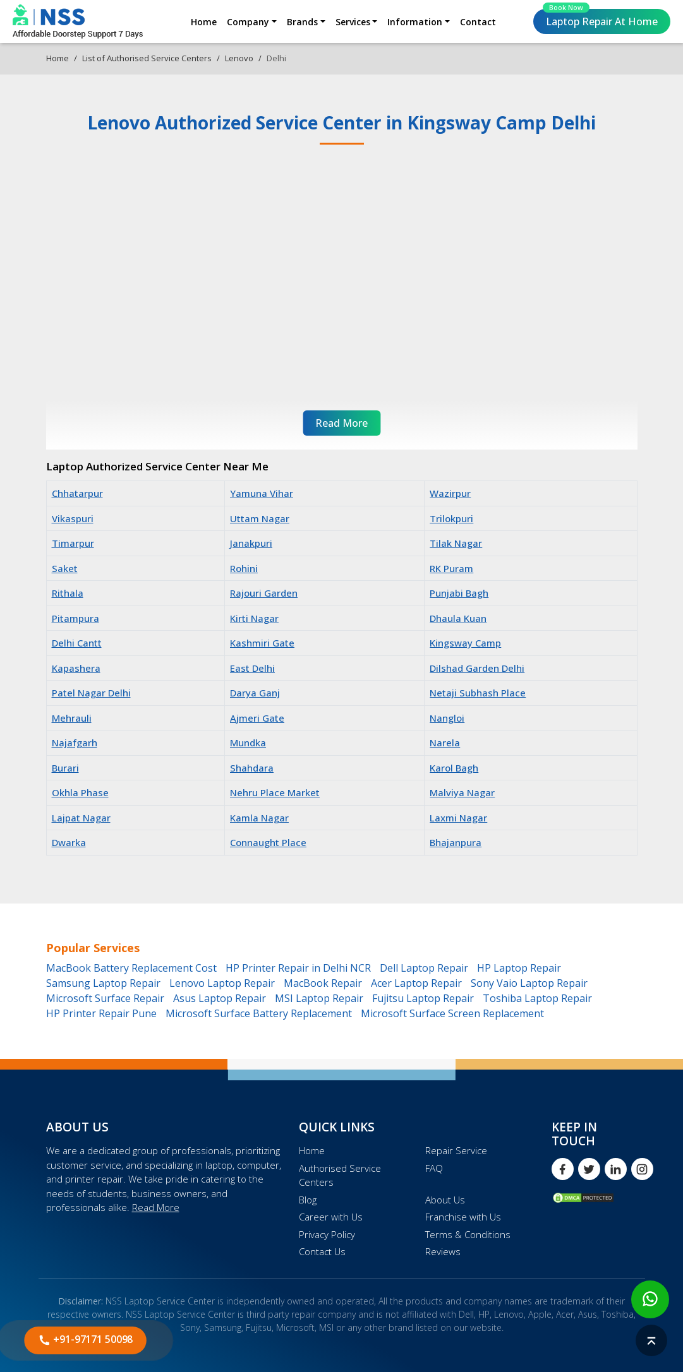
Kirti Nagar (254, 618)
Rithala (67, 593)
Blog (308, 1199)
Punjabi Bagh (459, 593)
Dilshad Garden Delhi (477, 668)
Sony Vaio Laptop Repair (529, 983)
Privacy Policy (327, 1234)
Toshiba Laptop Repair (537, 998)
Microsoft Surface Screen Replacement (452, 1013)
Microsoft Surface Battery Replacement (259, 1013)
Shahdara (252, 767)
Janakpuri (251, 543)
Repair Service (456, 1150)
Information (414, 22)
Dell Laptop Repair (424, 968)
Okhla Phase (80, 792)
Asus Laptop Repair (219, 998)
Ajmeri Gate (257, 718)
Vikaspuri (73, 518)
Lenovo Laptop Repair (222, 983)
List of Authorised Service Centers (147, 58)
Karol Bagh (454, 767)
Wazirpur (450, 493)
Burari (65, 767)
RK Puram (451, 568)
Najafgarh (74, 742)
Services (352, 22)
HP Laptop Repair (519, 968)
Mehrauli (72, 718)
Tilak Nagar (456, 543)
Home (204, 22)
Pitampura (75, 618)
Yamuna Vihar (261, 493)
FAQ (434, 1168)
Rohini (244, 568)
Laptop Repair (600, 18)
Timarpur (73, 543)
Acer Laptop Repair (416, 983)
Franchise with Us (463, 1216)
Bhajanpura (455, 842)
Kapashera (76, 668)
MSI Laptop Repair (319, 998)
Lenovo (239, 58)
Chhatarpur (77, 493)
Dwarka (69, 842)
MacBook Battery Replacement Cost (131, 968)
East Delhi (252, 668)
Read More (155, 1207)
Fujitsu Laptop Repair (423, 998)
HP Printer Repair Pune (101, 1013)
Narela (445, 742)
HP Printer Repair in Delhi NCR (298, 968)
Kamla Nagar (259, 817)
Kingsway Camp (465, 642)
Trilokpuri (451, 518)
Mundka (248, 742)
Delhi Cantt (77, 642)
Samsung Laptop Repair (103, 983)
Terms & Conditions (468, 1234)
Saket (65, 568)
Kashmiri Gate (262, 642)
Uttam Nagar (259, 518)
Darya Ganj (255, 692)
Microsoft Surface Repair (105, 998)
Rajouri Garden (264, 593)
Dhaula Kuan (458, 618)
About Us (445, 1199)
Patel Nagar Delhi (91, 692)
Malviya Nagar (462, 792)
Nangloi (447, 718)
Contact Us (322, 1251)
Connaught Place (268, 842)
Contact (478, 22)
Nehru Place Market (275, 792)
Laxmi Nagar (458, 817)
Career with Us (331, 1216)
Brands (302, 22)
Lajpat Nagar (81, 817)
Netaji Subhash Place (478, 692)
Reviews (443, 1251)
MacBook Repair (323, 983)
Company (248, 22)
